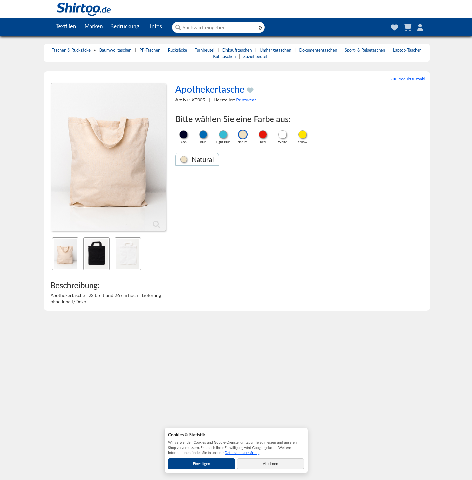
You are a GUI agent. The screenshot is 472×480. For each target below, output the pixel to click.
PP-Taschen (149, 50)
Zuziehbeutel (255, 56)
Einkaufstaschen (237, 50)
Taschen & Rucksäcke (71, 50)
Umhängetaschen (275, 50)
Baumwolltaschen (115, 50)
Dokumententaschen (318, 50)
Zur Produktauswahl (407, 78)
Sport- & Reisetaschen (365, 50)
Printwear (246, 99)
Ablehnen (270, 463)
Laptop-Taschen (407, 50)
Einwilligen (201, 463)
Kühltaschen (224, 56)
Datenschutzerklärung (242, 452)
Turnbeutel (204, 50)
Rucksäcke (177, 50)
